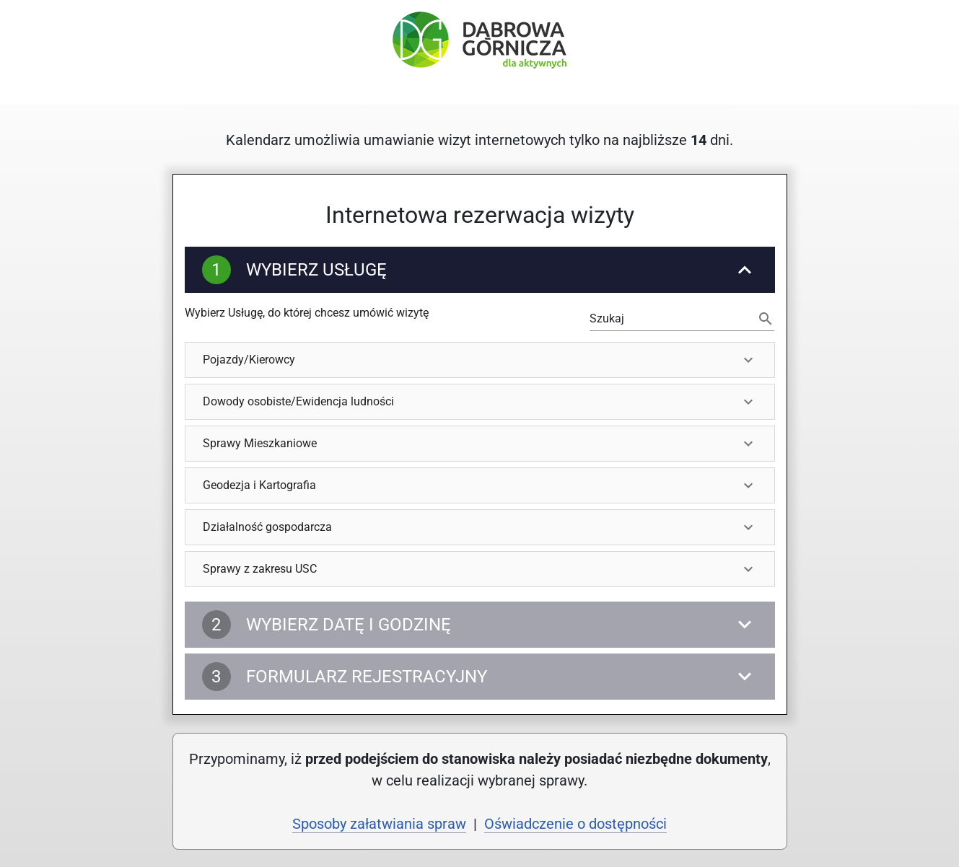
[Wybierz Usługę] (480, 270)
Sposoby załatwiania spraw (379, 823)
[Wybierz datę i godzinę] (480, 625)
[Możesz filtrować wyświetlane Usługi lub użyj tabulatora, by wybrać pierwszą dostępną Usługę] (672, 318)
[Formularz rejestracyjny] (480, 676)
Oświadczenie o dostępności (575, 823)
